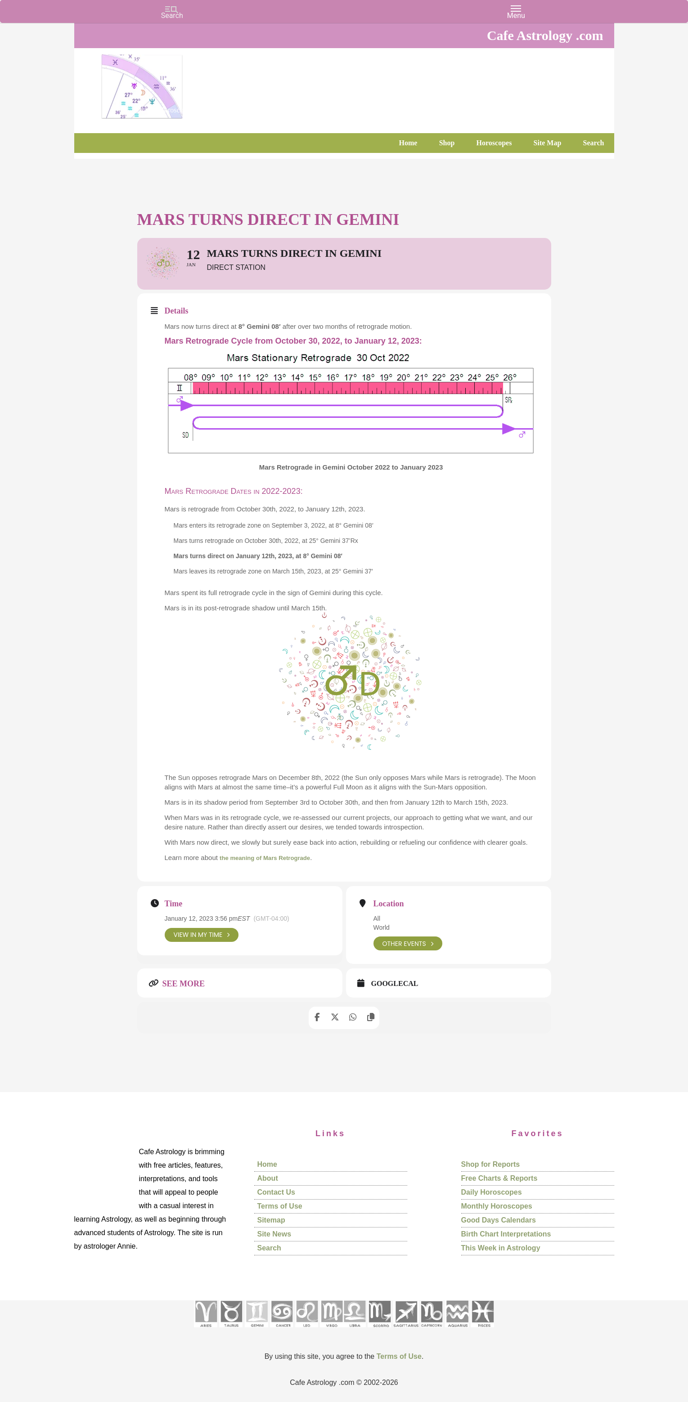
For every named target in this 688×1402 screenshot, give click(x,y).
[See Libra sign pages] (354, 1330)
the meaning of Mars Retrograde (271, 857)
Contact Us (276, 1192)
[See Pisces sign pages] (482, 1330)
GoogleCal (394, 984)
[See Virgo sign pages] (331, 1330)
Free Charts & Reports (499, 1178)
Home (267, 1164)
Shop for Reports (490, 1164)
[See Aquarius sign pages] (457, 1330)
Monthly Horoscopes (496, 1206)
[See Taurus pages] (231, 1330)
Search (269, 1248)
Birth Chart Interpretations (506, 1234)
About (267, 1178)
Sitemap (271, 1220)
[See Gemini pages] (256, 1330)
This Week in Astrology (500, 1248)
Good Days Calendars (498, 1220)
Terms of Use (279, 1206)
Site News (274, 1234)
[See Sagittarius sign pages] (406, 1330)
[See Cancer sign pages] (281, 1330)
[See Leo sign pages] (306, 1330)
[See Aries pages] (205, 1330)
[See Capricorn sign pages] (432, 1330)
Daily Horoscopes (491, 1192)
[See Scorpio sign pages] (379, 1330)
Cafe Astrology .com (168, 83)
